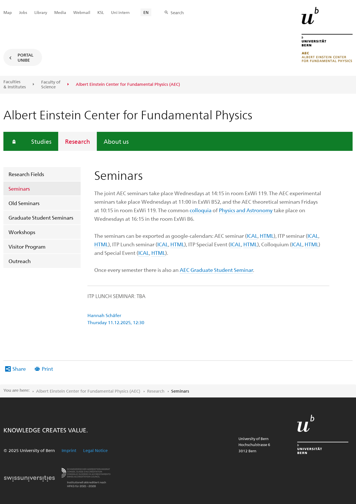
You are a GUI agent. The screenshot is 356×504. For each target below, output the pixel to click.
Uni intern (120, 12)
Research (77, 141)
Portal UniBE (25, 57)
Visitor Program (27, 246)
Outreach (20, 261)
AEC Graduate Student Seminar (216, 269)
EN (145, 12)
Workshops (22, 232)
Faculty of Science (50, 84)
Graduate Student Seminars (41, 217)
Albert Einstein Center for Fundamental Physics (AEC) (88, 391)
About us (116, 141)
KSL (100, 12)
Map (7, 12)
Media (60, 12)
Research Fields (26, 174)
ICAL (252, 235)
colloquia (200, 210)
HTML (267, 235)
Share (19, 368)
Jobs (23, 12)
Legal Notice (95, 450)
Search (177, 12)
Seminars (19, 188)
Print (47, 368)
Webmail (81, 12)
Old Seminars (24, 203)
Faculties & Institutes (14, 84)
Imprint (69, 450)
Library (40, 12)
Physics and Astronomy (246, 210)
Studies (41, 141)
